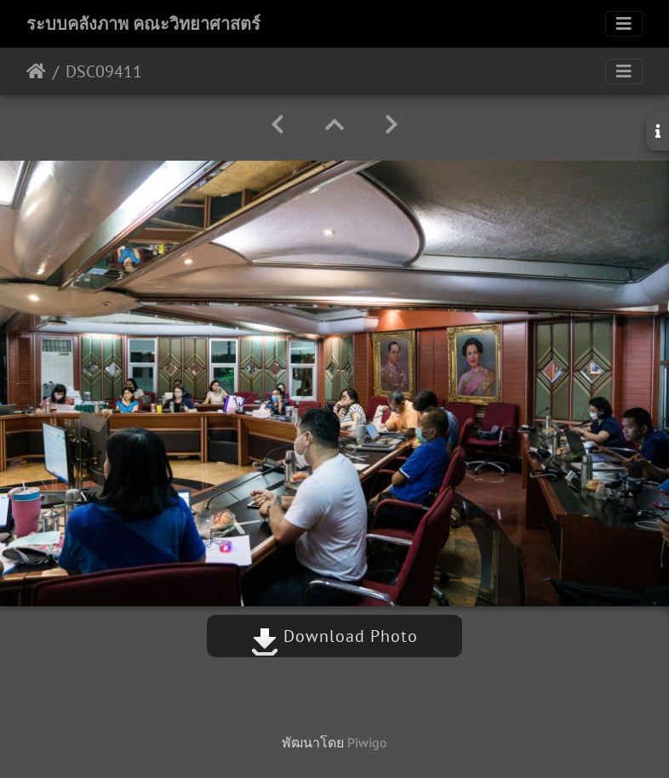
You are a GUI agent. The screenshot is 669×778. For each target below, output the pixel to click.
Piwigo (367, 742)
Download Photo (334, 636)
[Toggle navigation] (624, 24)
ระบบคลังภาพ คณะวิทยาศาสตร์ (143, 24)
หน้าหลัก (36, 71)
